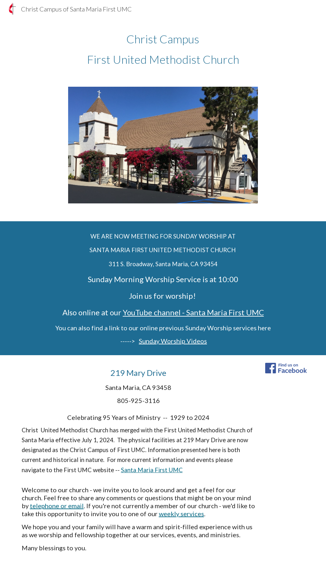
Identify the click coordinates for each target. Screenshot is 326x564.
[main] (163, 49)
